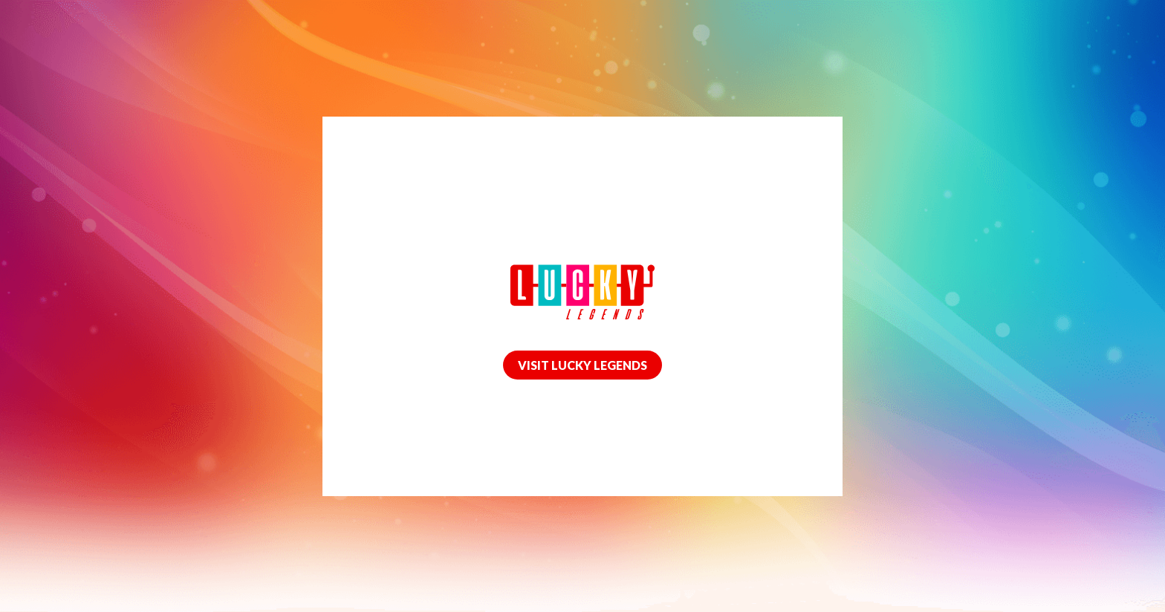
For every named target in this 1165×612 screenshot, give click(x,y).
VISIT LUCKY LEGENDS (582, 365)
